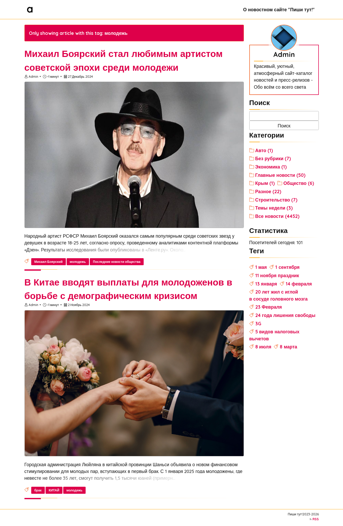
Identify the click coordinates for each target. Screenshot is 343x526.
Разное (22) (268, 191)
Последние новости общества (117, 262)
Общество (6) (298, 183)
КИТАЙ (54, 490)
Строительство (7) (276, 200)
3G (258, 323)
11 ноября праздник (277, 275)
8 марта (288, 346)
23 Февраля (268, 307)
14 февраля (299, 284)
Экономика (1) (271, 167)
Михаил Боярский (48, 262)
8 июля (263, 346)
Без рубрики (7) (273, 158)
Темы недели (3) (274, 208)
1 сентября (287, 267)
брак (38, 490)
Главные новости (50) (280, 175)
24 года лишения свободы (285, 315)
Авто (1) (264, 150)
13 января (266, 284)
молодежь (78, 262)
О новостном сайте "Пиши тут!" (278, 9)
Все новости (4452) (277, 216)
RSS (316, 519)
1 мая (261, 267)
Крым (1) (265, 183)
